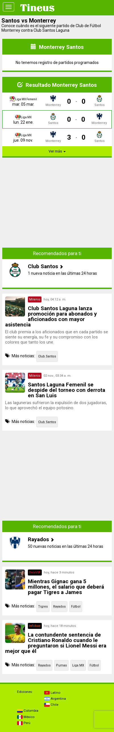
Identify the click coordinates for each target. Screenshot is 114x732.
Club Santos (47, 356)
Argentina (55, 699)
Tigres (43, 606)
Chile (51, 705)
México (25, 717)
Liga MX (78, 665)
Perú (23, 723)
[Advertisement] (57, 202)
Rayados (59, 606)
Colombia (27, 711)
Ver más (57, 151)
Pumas (61, 665)
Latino (52, 693)
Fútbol (75, 606)
